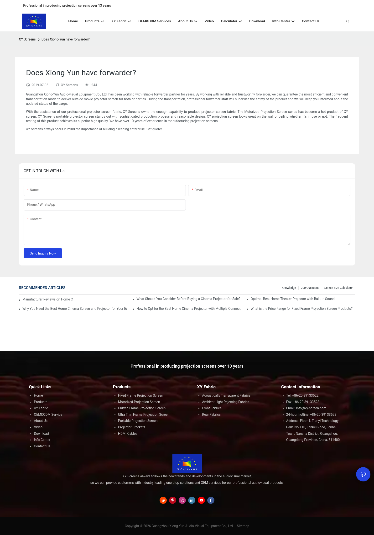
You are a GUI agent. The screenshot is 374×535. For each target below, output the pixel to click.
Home (38, 395)
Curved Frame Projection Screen (142, 408)
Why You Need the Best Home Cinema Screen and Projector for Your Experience (74, 308)
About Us (40, 421)
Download (41, 433)
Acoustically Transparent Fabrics (226, 395)
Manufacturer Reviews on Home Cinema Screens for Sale (47, 299)
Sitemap (242, 526)
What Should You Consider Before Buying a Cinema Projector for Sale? (188, 299)
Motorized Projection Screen (139, 402)
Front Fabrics (212, 408)
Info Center (42, 440)
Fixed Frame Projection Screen (140, 395)
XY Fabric (41, 408)
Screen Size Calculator (338, 288)
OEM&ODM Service (48, 414)
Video (38, 427)
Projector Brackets (131, 427)
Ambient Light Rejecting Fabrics (225, 402)
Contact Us (42, 446)
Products (40, 402)
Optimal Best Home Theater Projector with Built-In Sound (293, 299)
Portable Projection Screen (138, 421)
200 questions (310, 288)
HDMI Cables (127, 433)
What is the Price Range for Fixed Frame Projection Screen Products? (302, 308)
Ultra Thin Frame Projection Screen (143, 414)
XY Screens (27, 39)
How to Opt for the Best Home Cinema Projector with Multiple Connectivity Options (188, 308)
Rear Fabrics (211, 414)
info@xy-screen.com (311, 408)
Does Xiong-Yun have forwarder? (66, 39)
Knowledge (289, 288)
